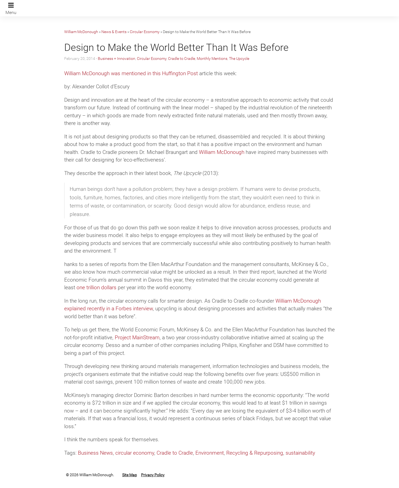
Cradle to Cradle (181, 58)
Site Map (129, 475)
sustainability (300, 453)
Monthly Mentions (212, 58)
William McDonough (81, 32)
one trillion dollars (96, 287)
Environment (209, 453)
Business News (95, 453)
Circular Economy (145, 32)
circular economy (134, 453)
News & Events (114, 32)
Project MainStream (137, 337)
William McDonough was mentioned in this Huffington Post (131, 73)
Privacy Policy (153, 475)
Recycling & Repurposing (254, 453)
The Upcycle (239, 58)
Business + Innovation (116, 58)
